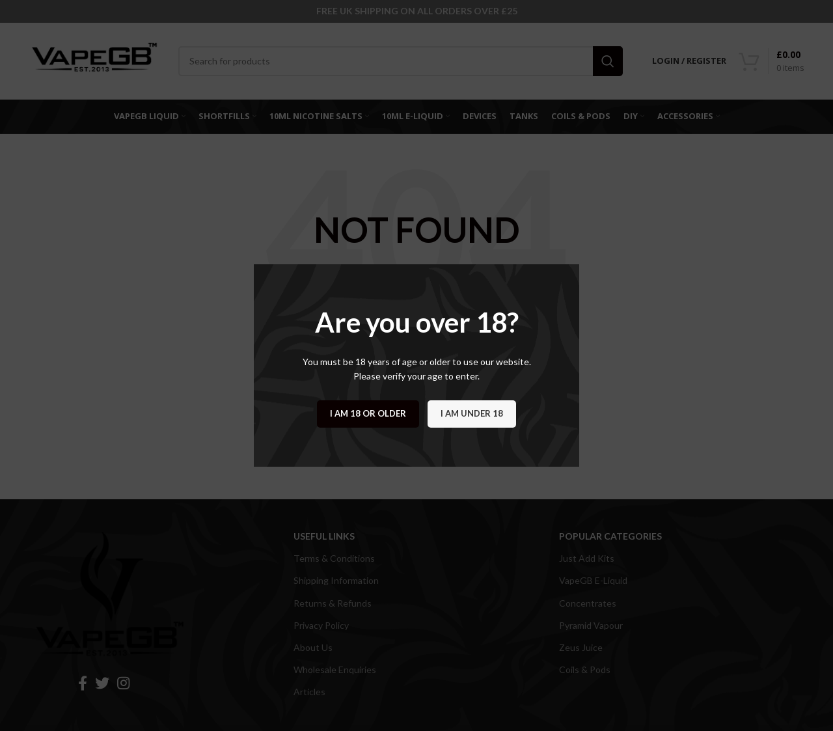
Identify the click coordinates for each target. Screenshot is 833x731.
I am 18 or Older (368, 413)
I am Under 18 (472, 413)
